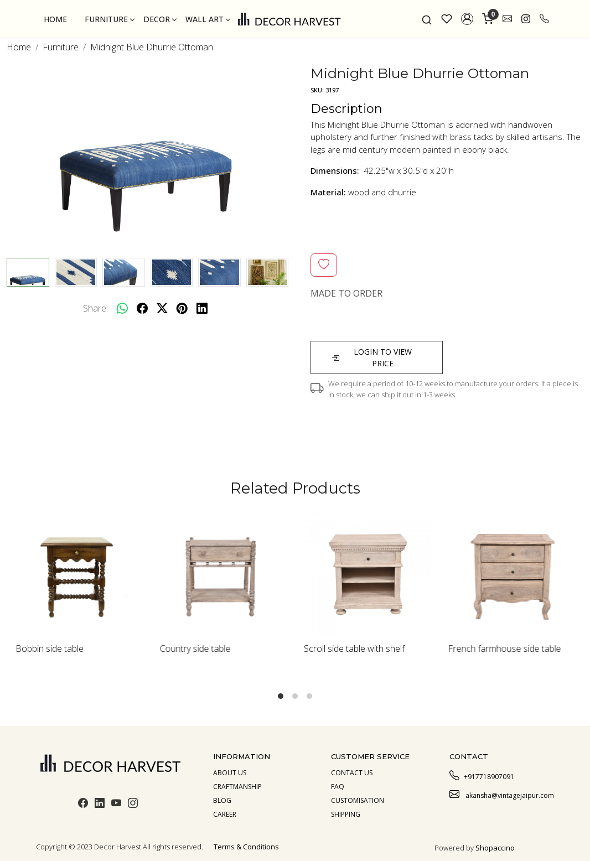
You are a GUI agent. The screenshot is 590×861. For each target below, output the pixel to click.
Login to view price (372, 357)
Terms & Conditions (246, 847)
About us (229, 772)
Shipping (345, 814)
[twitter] (162, 308)
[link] (427, 18)
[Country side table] (223, 574)
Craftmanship (237, 786)
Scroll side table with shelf (354, 648)
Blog (222, 800)
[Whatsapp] (122, 308)
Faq (337, 786)
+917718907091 (481, 775)
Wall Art (207, 19)
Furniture (109, 19)
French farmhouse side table (504, 648)
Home (55, 19)
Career (224, 814)
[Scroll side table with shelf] (367, 574)
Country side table (195, 648)
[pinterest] (182, 308)
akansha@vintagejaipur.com (501, 794)
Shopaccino (495, 848)
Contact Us (351, 772)
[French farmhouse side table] (511, 574)
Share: (95, 308)
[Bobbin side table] (78, 574)
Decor (159, 19)
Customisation (357, 800)
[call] (544, 19)
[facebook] (142, 308)
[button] (467, 19)
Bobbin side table (49, 648)
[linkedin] (202, 308)
